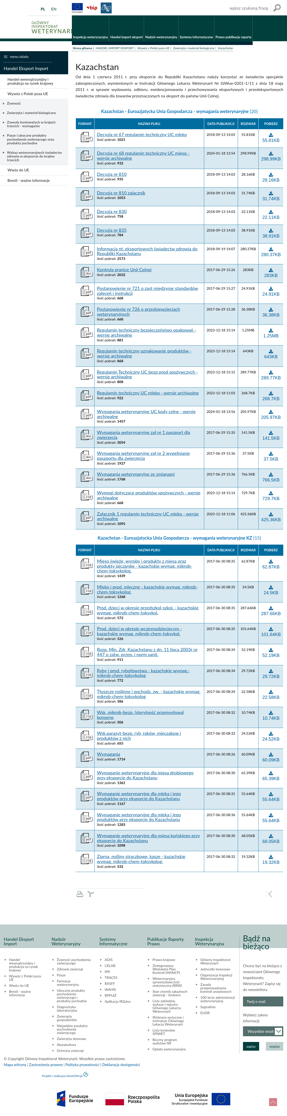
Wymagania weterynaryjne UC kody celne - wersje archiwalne (146, 415)
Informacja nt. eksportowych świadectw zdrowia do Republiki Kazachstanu (147, 252)
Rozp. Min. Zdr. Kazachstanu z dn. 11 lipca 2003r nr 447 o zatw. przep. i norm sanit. (147, 653)
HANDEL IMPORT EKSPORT (115, 49)
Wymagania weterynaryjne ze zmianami (136, 475)
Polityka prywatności (82, 1065)
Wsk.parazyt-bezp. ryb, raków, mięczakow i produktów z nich (139, 737)
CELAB (110, 966)
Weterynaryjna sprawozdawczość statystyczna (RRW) (167, 983)
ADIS (109, 960)
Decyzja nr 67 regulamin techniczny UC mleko (142, 135)
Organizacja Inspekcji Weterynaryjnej (216, 977)
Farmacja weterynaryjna (68, 983)
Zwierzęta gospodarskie (67, 1019)
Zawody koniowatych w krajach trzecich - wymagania (31, 125)
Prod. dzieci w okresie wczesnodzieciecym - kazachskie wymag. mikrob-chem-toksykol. (139, 633)
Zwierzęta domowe (71, 1039)
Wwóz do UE (18, 171)
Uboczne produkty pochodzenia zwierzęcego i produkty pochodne (72, 997)
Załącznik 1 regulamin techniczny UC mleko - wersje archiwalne (148, 517)
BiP (91, 7)
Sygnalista (208, 1008)
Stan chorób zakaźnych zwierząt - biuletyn (169, 994)
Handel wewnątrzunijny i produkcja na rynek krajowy (30, 82)
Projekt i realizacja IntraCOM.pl (62, 1077)
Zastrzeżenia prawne (46, 1065)
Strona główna (82, 49)
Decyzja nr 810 (112, 175)
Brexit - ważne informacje (28, 181)
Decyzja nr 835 (112, 231)
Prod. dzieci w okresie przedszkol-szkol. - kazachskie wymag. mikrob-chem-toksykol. (147, 611)
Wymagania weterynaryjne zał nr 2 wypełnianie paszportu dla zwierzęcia (143, 457)
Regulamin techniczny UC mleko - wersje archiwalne (148, 394)
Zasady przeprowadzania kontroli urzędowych (216, 989)
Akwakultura (66, 1045)
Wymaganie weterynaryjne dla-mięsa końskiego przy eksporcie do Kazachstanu (148, 839)
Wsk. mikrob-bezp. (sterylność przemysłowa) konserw (140, 716)
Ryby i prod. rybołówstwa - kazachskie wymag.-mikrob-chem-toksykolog (143, 674)
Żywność (14, 104)
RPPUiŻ (110, 996)
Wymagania (108, 755)
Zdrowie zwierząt (70, 970)
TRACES (111, 978)
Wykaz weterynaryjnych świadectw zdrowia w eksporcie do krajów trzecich (34, 157)
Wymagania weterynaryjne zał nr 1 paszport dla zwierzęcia (143, 436)
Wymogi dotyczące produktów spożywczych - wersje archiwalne (148, 497)
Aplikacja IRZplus (118, 1002)
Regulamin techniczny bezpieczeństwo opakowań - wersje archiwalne (146, 334)
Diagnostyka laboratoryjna (67, 1009)
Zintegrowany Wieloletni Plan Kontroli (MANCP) (166, 970)
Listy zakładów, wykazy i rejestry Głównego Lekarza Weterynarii (166, 1007)
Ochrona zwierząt (70, 1051)
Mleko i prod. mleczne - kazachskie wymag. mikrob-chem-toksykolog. (147, 591)
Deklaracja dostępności (121, 1065)
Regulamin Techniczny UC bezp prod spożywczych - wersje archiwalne (147, 376)
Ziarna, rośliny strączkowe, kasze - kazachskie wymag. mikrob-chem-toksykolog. (141, 860)
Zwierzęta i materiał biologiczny (193, 49)
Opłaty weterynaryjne (169, 1050)
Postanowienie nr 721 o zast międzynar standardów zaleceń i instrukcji (147, 292)
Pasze (61, 976)
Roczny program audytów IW (164, 1042)
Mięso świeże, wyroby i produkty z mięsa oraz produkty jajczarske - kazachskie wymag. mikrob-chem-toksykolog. (144, 567)
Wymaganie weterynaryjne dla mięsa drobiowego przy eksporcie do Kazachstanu (145, 777)
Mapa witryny (15, 1065)
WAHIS (110, 990)
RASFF (110, 984)
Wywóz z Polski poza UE (153, 49)
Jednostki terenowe (215, 970)
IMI (107, 972)
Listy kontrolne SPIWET (163, 1033)
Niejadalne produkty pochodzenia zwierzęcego (72, 1030)
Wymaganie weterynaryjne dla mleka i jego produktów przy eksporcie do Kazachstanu (139, 797)
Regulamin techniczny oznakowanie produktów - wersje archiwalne (144, 355)
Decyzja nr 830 (112, 212)
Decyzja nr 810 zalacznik (121, 194)
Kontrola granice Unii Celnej (124, 270)
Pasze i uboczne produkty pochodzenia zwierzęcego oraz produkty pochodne (30, 140)
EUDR (205, 1014)
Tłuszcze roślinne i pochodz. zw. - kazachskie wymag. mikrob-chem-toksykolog (148, 695)
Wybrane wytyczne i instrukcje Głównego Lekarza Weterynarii (168, 1022)
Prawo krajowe (163, 960)
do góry (273, 1102)
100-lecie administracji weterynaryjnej (217, 1000)
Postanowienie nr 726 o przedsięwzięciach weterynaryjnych (138, 313)
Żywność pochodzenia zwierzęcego (74, 962)
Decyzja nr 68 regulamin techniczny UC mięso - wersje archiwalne (143, 157)
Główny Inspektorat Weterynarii (215, 962)
